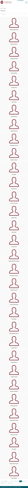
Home (1, 8)
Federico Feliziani (14, 130)
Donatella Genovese (14, 275)
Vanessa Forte (14, 188)
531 (10, 481)
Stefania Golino (14, 362)
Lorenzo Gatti (14, 246)
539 (4, 482)
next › (8, 482)
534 (18, 481)
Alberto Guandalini (14, 391)
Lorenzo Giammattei (14, 304)
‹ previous (5, 481)
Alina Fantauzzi (14, 116)
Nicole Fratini (14, 217)
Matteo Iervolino (14, 434)
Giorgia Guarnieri (14, 405)
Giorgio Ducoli (14, 87)
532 (13, 481)
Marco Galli (14, 232)
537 (25, 481)
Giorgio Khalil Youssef (14, 463)
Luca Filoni (14, 174)
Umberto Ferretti (14, 159)
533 (15, 481)
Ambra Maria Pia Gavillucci (14, 261)
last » (11, 482)
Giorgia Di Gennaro (14, 58)
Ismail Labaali (14, 478)
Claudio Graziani (14, 376)
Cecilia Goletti (14, 347)
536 (23, 481)
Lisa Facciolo (14, 102)
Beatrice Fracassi (14, 203)
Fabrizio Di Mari (14, 73)
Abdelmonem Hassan (14, 420)
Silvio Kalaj (14, 449)
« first (2, 481)
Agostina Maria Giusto (14, 333)
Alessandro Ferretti (14, 145)
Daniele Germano (14, 290)
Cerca (26, 14)
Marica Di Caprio (14, 44)
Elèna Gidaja (14, 319)
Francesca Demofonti (14, 29)
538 (1, 482)
